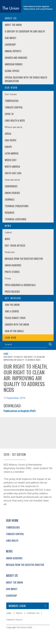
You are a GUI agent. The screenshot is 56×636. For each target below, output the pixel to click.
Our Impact (10, 38)
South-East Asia (13, 173)
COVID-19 (9, 114)
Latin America (12, 153)
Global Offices (12, 71)
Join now (10, 337)
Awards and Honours (16, 58)
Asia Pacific (10, 140)
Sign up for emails (14, 331)
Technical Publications (16, 206)
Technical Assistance (15, 219)
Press (19, 613)
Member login (17, 606)
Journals (9, 199)
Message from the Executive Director (24, 259)
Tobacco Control (14, 107)
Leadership (10, 44)
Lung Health (12, 540)
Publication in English (20, 410)
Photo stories (12, 272)
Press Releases (12, 291)
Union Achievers (13, 265)
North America (12, 166)
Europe (8, 147)
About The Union (13, 25)
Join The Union (12, 305)
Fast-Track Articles (15, 245)
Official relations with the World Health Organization (26, 79)
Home (6, 353)
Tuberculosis (12, 101)
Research (9, 212)
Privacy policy (15, 619)
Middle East (11, 160)
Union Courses (12, 193)
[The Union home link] (26, 6)
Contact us (33, 613)
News (7, 239)
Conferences (11, 186)
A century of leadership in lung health (25, 31)
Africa (8, 133)
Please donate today (15, 318)
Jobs (9, 613)
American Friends (13, 64)
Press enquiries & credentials (20, 285)
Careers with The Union (17, 324)
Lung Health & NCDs (15, 120)
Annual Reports (13, 51)
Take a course (12, 311)
